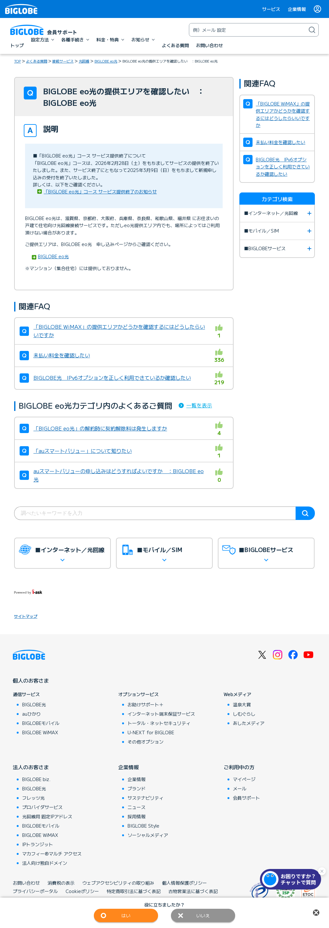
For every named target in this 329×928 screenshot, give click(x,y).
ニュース (137, 807)
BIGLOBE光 (34, 704)
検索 (305, 513)
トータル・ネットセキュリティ (159, 723)
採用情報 (137, 816)
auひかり (31, 714)
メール (239, 788)
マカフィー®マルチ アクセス (52, 853)
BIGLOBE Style (143, 825)
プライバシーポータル (35, 891)
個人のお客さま (31, 680)
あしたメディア (248, 723)
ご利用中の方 (239, 767)
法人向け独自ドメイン (44, 863)
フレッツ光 (33, 798)
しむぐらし (244, 714)
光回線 (84, 61)
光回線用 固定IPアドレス (47, 816)
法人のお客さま (31, 767)
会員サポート (246, 798)
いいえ (203, 915)
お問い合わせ (26, 883)
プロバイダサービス (42, 807)
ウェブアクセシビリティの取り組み (118, 883)
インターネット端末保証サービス (161, 714)
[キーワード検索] (247, 29)
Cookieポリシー (82, 891)
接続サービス (63, 61)
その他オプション (146, 741)
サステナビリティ (146, 798)
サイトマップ (25, 616)
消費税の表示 (61, 883)
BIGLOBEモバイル (40, 723)
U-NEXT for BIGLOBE (151, 732)
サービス (271, 9)
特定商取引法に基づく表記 (134, 891)
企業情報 (297, 9)
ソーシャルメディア (148, 835)
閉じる (316, 912)
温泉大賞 (242, 704)
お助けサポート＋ (146, 704)
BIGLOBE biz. (36, 779)
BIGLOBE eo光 (105, 61)
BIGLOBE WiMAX (40, 732)
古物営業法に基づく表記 (193, 891)
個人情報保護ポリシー (184, 883)
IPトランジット (37, 844)
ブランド (137, 788)
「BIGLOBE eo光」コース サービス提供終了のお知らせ (100, 191)
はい (125, 915)
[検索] (312, 29)
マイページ (244, 779)
